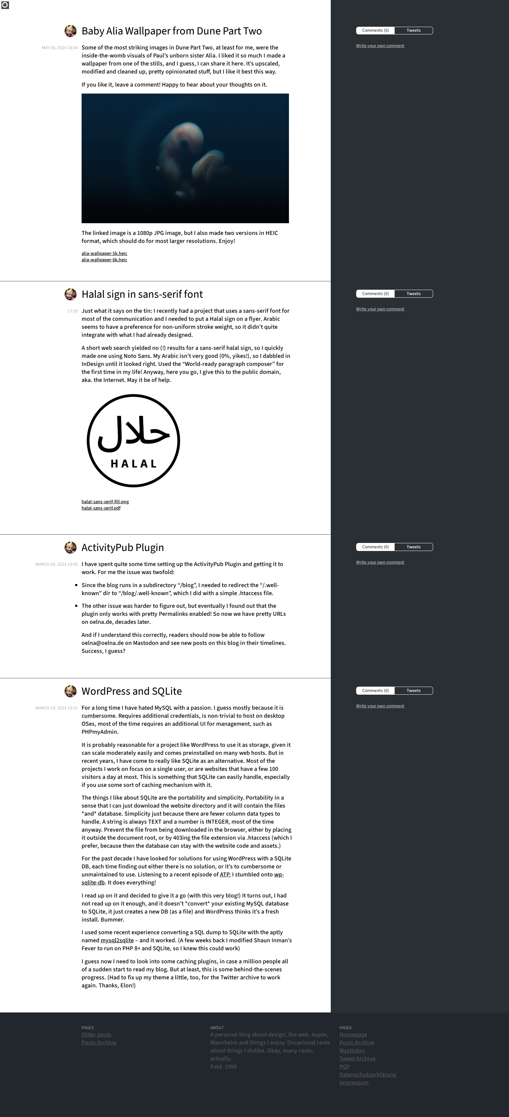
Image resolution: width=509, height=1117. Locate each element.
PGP (344, 1067)
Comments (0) (375, 30)
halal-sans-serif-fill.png (105, 501)
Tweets (414, 30)
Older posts (96, 1035)
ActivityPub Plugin (123, 548)
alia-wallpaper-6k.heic (104, 259)
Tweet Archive (357, 1059)
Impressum (354, 1083)
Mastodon (352, 1050)
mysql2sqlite (117, 940)
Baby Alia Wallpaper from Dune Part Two (172, 31)
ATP (224, 874)
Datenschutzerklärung (367, 1075)
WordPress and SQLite (132, 691)
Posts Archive (99, 1043)
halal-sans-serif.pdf (101, 508)
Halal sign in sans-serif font (142, 294)
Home (5, 5)
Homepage (353, 1034)
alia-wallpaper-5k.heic (104, 253)
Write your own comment (380, 45)
